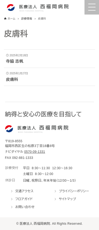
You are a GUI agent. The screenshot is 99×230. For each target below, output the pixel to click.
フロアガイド (24, 199)
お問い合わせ (25, 207)
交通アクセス (24, 191)
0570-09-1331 (34, 152)
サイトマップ (67, 199)
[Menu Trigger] (91, 7)
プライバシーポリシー (74, 191)
